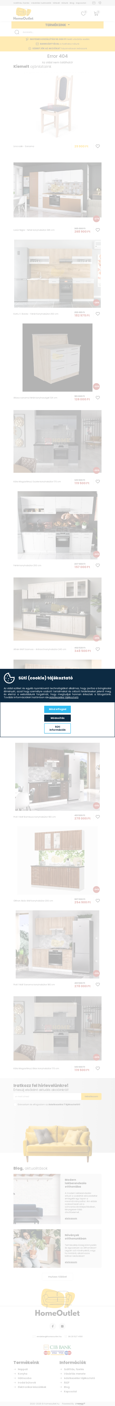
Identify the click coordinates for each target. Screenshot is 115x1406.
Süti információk (57, 728)
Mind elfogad (57, 709)
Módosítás (57, 718)
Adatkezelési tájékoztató (63, 697)
